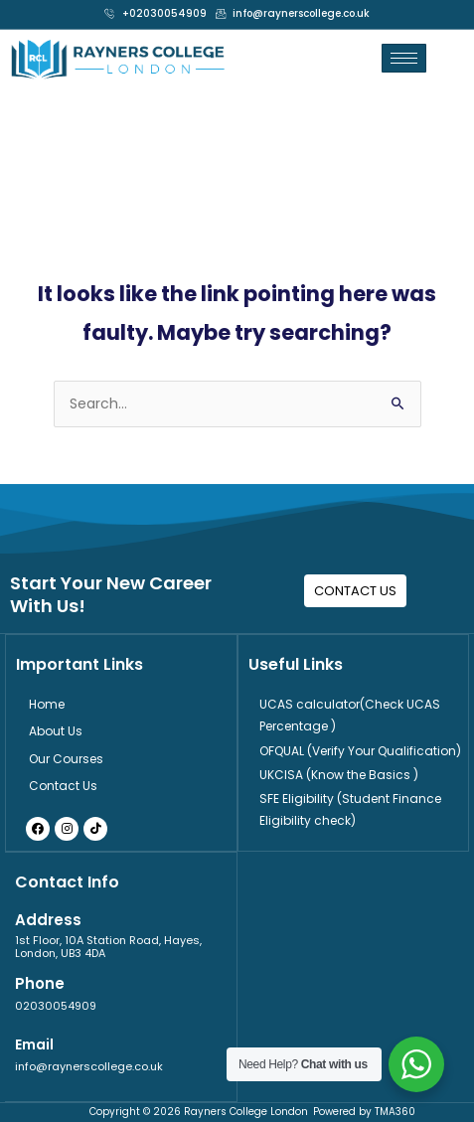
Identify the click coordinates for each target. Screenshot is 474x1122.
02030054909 (55, 1006)
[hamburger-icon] (404, 58)
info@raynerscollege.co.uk (89, 1066)
